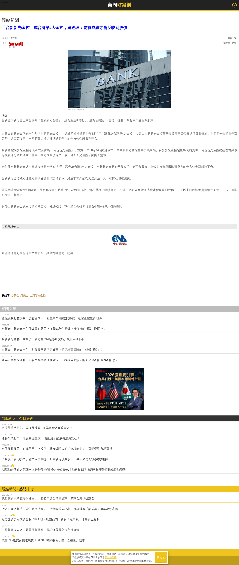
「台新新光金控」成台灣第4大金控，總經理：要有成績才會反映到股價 (64, 28)
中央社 (16, 45)
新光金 (24, 295)
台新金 (15, 295)
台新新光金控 (38, 295)
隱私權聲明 (111, 557)
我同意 (161, 557)
